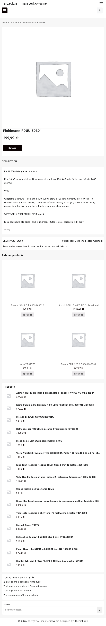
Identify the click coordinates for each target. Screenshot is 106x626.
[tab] (10, 161)
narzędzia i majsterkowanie (24, 3)
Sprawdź (12, 148)
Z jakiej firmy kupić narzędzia (19, 577)
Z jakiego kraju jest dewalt (17, 591)
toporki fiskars (59, 246)
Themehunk (81, 621)
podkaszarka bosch (19, 246)
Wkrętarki (98, 241)
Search (7, 605)
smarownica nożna (40, 246)
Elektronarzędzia (83, 241)
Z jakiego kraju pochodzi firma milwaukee (25, 586)
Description (9, 161)
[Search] (99, 610)
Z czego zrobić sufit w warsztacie (21, 595)
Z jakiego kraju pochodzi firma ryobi (22, 582)
